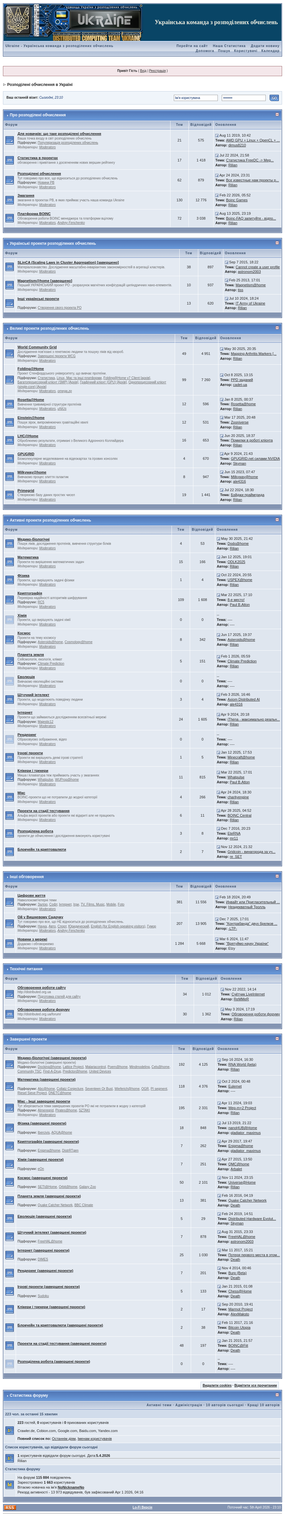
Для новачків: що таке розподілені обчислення (59, 134)
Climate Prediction (51, 663)
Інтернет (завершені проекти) (43, 1250)
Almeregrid (45, 1110)
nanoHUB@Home (242, 1128)
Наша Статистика (229, 46)
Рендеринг (27, 735)
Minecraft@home (241, 757)
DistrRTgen (70, 1150)
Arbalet (236, 1169)
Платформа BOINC (34, 214)
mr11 (234, 838)
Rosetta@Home (31, 400)
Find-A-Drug (52, 1071)
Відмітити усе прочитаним (255, 1385)
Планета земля (31, 655)
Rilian (232, 165)
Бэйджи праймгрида (247, 495)
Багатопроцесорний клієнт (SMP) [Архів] (48, 382)
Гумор (151, 926)
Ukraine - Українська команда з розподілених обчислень (59, 46)
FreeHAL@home (50, 1241)
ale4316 (239, 481)
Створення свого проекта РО (60, 307)
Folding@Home (31, 369)
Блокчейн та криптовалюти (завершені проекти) (60, 1325)
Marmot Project (240, 1309)
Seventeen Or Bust (99, 1089)
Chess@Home (240, 1291)
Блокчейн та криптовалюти (42, 849)
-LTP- (232, 928)
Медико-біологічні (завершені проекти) (52, 1058)
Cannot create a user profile (257, 267)
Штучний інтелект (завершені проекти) (52, 1232)
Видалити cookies (217, 1385)
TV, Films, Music (93, 904)
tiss (240, 290)
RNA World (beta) (242, 1064)
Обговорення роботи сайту (42, 988)
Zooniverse (239, 422)
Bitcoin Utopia (239, 1327)
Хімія (22, 615)
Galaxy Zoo (87, 1187)
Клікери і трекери (33, 771)
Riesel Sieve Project (32, 1093)
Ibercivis (44, 1132)
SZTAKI (84, 1110)
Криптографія (30, 593)
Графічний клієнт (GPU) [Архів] (103, 382)
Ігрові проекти (30, 753)
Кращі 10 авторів (264, 1405)
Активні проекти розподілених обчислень (50, 520)
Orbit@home (68, 1187)
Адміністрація (188, 1405)
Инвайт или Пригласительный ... (253, 902)
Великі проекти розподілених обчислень (49, 328)
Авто (52, 926)
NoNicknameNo (71, 1487)
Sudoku (43, 1296)
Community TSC (29, 1071)
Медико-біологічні (34, 539)
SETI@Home (47, 1187)
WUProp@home (67, 779)
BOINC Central (239, 815)
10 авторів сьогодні (225, 1405)
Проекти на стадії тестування (44, 811)
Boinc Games (237, 200)
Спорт (62, 926)
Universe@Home (242, 1182)
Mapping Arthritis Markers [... (254, 354)
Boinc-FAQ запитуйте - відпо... (251, 218)
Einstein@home (31, 418)
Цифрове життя (31, 895)
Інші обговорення (27, 877)
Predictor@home (75, 1071)
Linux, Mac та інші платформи (79, 378)
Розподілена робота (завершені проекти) (54, 1361)
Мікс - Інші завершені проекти (44, 1101)
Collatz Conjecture (70, 1089)
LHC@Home (28, 436)
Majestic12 (45, 722)
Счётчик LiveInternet (248, 994)
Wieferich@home (127, 1089)
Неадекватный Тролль (246, 907)
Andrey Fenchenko (71, 223)
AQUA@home (62, 1132)
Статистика (46, 378)
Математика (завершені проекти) (47, 1079)
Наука (42, 926)
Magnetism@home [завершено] (45, 281)
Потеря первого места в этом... (254, 1255)
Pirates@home (66, 1110)
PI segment (159, 1089)
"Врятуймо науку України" (247, 943)
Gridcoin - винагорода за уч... (252, 852)
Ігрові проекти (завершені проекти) (49, 1287)
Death (235, 1205)
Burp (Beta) (237, 1273)
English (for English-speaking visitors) (118, 926)
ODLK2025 (236, 562)
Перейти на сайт (192, 46)
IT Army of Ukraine (250, 303)
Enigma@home (49, 1150)
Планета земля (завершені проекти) (49, 1196)
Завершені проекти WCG (57, 356)
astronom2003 (249, 272)
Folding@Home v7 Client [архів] (126, 378)
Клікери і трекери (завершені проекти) (51, 1307)
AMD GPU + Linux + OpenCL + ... (253, 140)
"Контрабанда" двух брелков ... (251, 923)
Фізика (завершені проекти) (42, 1123)
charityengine (238, 797)
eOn (41, 1169)
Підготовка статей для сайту (59, 996)
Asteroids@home (50, 642)
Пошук (224, 51)
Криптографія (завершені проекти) (48, 1141)
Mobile (111, 904)
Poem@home (118, 1067)
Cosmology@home (78, 642)
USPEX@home (240, 580)
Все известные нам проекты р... (252, 180)
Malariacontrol (95, 1067)
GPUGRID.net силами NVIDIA (255, 458)
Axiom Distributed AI (244, 699)
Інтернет (25, 712)
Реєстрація (157, 71)
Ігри (76, 904)
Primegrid (26, 490)
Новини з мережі (32, 939)
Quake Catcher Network (55, 1205)
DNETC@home (60, 1093)
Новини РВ (46, 182)
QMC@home (238, 1164)
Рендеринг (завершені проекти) (45, 1271)
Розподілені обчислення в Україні (39, 84)
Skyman (239, 463)
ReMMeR (241, 999)
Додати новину (265, 46)
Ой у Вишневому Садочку (40, 917)
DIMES (43, 1259)
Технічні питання (26, 969)
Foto (121, 904)
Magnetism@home (250, 285)
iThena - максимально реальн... (254, 719)
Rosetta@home (243, 404)
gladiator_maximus (246, 1133)
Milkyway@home (32, 472)
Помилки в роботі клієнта (252, 440)
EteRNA (234, 833)
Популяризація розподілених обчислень (68, 142)
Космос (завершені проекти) (43, 1178)
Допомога (205, 51)
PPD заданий (242, 380)
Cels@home (161, 1067)
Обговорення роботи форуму (44, 1009)
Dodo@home (238, 543)
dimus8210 (237, 145)
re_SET (236, 857)
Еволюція (26, 677)
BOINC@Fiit (238, 1345)
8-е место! (236, 600)
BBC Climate (83, 1205)
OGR (145, 1089)
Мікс (21, 793)
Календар (271, 51)
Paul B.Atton (240, 605)
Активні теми (159, 1405)
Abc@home (46, 1089)
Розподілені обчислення (39, 173)
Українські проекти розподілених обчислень (53, 243)
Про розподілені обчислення (38, 115)
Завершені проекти (28, 1039)
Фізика (23, 575)
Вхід (143, 71)
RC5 (41, 602)
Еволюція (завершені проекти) (45, 1216)
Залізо (43, 904)
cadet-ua (240, 385)
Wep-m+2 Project (242, 1108)
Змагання (26, 195)
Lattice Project (73, 1067)
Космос (24, 633)
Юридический (78, 926)
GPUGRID (26, 454)
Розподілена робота (35, 831)
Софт (53, 904)
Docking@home (49, 1067)
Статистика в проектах (38, 158)
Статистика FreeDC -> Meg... (250, 160)
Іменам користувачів (95, 1439)
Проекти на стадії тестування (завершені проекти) (62, 1343)
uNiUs (61, 408)
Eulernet (235, 1086)
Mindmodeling (139, 1067)
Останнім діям (64, 1439)
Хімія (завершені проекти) (41, 1159)
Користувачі (246, 51)
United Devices (100, 1071)
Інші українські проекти (38, 299)
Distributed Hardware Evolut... (252, 1219)
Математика (28, 557)
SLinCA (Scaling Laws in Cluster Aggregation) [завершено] (68, 262)
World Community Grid (37, 347)
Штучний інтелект (34, 695)
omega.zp (64, 391)
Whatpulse (45, 779)
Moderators (47, 147)
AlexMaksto (240, 1314)
